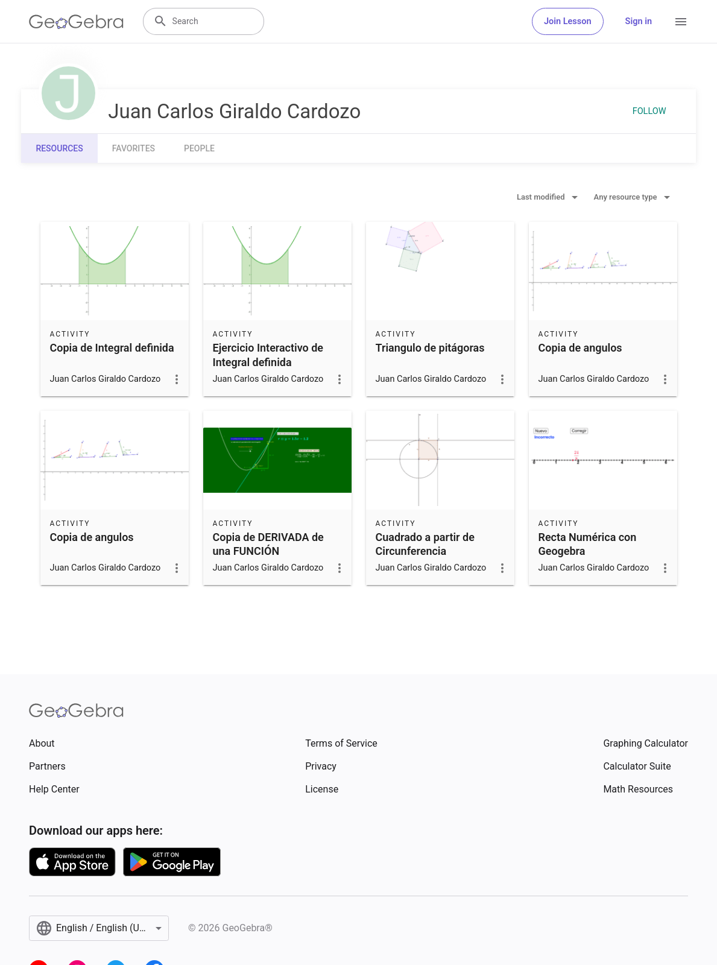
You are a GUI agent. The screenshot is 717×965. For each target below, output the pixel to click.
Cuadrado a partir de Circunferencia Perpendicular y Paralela (435, 551)
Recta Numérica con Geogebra (588, 544)
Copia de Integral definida (112, 347)
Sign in (638, 21)
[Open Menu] (681, 21)
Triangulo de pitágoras (430, 347)
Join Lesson (568, 21)
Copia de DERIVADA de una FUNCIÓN (268, 544)
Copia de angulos (580, 347)
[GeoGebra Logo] (76, 21)
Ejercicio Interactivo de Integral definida (268, 354)
